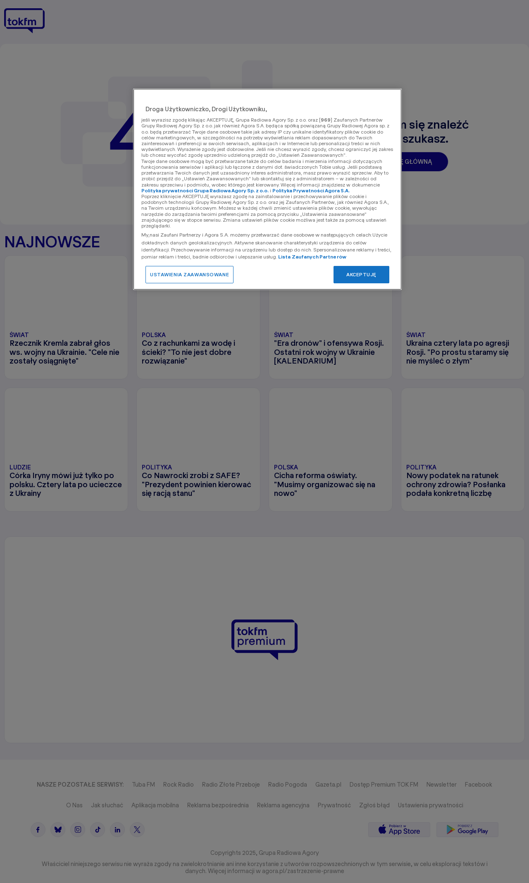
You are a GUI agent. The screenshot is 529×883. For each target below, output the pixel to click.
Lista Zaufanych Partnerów (312, 256)
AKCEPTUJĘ (361, 274)
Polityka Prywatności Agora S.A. (311, 190)
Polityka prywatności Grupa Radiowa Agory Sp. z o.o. (205, 190)
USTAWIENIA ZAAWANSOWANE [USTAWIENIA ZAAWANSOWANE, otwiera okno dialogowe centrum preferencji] (189, 274)
